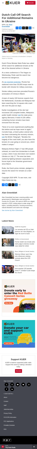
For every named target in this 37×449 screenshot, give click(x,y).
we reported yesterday (12, 82)
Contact (6, 401)
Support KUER (18, 359)
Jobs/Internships (8, 409)
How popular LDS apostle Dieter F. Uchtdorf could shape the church (25, 270)
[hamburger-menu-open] (3, 3)
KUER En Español (20, 227)
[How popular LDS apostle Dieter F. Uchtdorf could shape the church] (8, 269)
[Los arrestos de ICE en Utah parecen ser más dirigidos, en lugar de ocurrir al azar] (8, 230)
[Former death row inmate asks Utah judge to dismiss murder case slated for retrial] (8, 242)
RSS (5, 429)
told (19, 115)
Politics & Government (22, 239)
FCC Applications (9, 421)
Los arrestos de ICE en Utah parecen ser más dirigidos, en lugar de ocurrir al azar (24, 231)
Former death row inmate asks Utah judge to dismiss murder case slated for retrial (25, 244)
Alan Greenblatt (7, 25)
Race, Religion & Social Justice (24, 251)
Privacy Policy (8, 413)
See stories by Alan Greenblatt (12, 210)
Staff (5, 405)
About (5, 397)
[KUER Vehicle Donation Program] (18, 334)
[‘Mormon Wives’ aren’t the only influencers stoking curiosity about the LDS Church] (8, 255)
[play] (3, 447)
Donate (31, 3)
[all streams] (34, 446)
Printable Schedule (9, 425)
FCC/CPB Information (10, 417)
